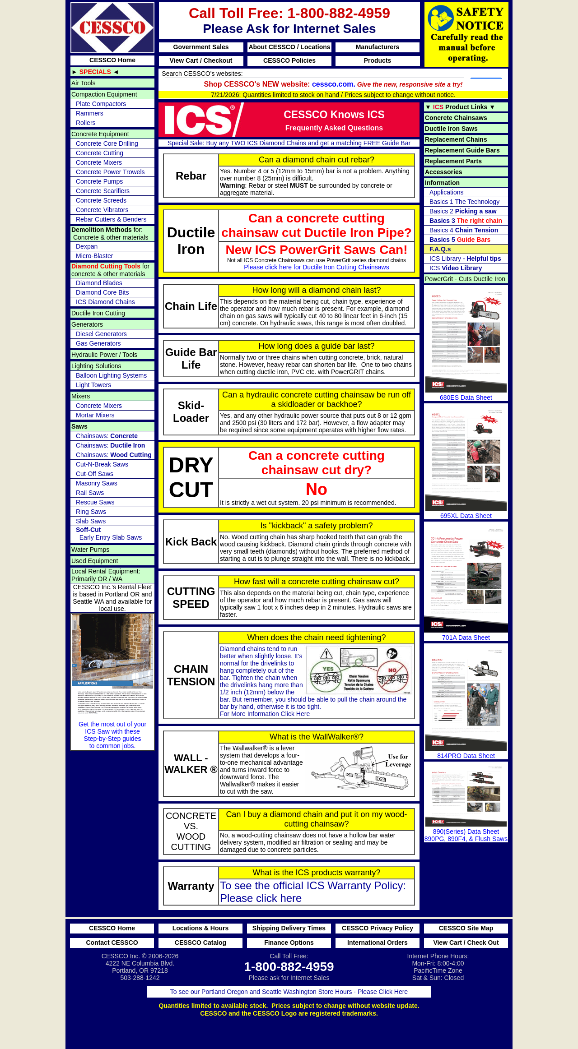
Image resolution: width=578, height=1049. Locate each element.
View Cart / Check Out (466, 942)
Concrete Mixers (99, 162)
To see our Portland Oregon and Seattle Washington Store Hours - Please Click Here (289, 991)
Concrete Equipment (100, 134)
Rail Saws (90, 492)
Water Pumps (90, 549)
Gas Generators (98, 343)
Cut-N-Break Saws (102, 464)
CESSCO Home (112, 60)
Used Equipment (94, 560)
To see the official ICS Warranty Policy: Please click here (313, 891)
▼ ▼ (460, 107)
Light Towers (93, 384)
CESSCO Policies (289, 60)
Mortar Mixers (95, 415)
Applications (446, 192)
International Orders (377, 942)
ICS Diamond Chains (105, 301)
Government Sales (201, 47)
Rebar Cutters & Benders (111, 219)
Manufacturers (377, 47)
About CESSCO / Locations (289, 47)
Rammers (89, 113)
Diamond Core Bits (102, 292)
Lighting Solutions (96, 366)
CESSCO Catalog (200, 942)
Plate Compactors (101, 103)
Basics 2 (463, 211)
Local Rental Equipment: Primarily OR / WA (105, 575)
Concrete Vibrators (102, 209)
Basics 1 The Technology (464, 201)
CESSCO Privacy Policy (377, 928)
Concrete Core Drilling (107, 143)
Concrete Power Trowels (110, 172)
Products (378, 60)
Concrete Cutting (99, 153)
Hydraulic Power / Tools (104, 354)
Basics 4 (463, 230)
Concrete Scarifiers (103, 190)
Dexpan (87, 246)
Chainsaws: (107, 435)
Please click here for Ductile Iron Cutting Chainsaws (316, 267)
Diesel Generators (101, 333)
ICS (455, 268)
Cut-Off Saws (94, 473)
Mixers (80, 396)
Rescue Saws (95, 502)
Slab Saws (91, 521)
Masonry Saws (96, 483)
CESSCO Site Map (466, 928)
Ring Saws (91, 511)
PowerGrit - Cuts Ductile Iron (465, 278)
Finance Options (289, 942)
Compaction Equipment (104, 94)
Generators (87, 324)
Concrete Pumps (99, 181)
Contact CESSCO (112, 942)
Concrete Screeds (101, 200)
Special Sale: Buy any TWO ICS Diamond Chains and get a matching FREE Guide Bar (289, 143)
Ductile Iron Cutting (98, 313)
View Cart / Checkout (200, 60)
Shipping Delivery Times (289, 928)
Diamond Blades (99, 283)
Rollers (86, 122)
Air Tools (83, 83)
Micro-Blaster (94, 255)
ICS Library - (465, 258)
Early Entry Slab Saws (109, 533)
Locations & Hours (200, 928)
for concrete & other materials (110, 270)
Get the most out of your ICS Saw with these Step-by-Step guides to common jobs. (112, 681)
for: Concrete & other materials (109, 233)
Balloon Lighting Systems (111, 375)
